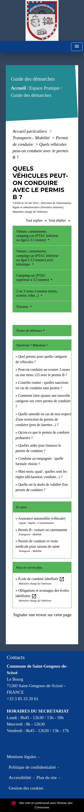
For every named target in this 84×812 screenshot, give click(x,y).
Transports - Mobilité (32, 137)
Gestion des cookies (26, 788)
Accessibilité (20, 777)
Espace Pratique (44, 88)
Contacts (16, 657)
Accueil (18, 88)
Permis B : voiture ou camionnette (42, 530)
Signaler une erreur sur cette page (42, 614)
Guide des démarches (31, 95)
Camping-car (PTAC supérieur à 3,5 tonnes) (33, 278)
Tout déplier (60, 220)
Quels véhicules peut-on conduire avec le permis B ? (40, 151)
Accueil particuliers (30, 131)
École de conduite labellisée (41, 579)
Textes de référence (29, 330)
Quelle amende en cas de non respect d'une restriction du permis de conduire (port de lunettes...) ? (43, 419)
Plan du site (47, 777)
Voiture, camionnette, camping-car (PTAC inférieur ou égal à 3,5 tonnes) (37, 235)
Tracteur (22, 307)
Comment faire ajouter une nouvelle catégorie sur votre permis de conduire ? (43, 401)
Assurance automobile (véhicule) (41, 518)
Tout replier (37, 220)
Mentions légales (21, 756)
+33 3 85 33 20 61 (23, 698)
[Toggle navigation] (77, 46)
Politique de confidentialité (32, 767)
